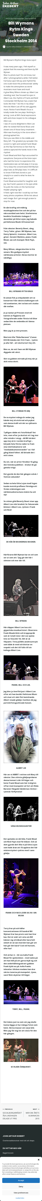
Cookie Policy (20, 1198)
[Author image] (4, 46)
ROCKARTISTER (30, 18)
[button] (39, 1160)
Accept (21, 1180)
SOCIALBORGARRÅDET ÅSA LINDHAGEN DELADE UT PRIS (12, 1114)
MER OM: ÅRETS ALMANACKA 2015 (32, 1114)
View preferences (21, 1193)
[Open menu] (37, 5)
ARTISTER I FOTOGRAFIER (15, 18)
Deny (21, 1186)
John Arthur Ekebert (15, 47)
